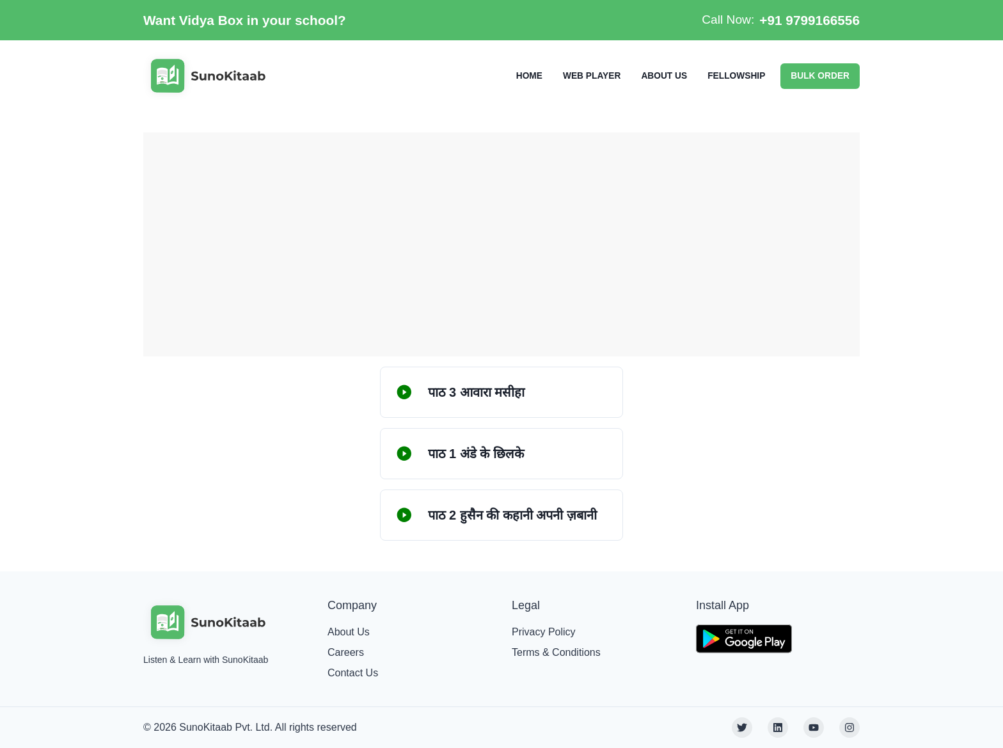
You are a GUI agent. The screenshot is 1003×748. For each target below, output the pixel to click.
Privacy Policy (544, 631)
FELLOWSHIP (736, 76)
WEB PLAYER (591, 76)
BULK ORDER (820, 76)
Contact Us (353, 672)
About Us (349, 631)
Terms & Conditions (556, 652)
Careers (346, 652)
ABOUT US (664, 76)
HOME (529, 76)
